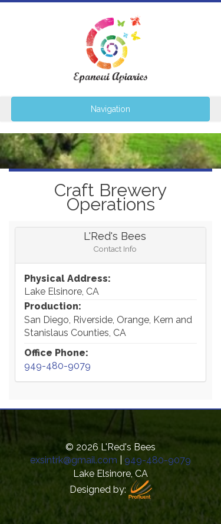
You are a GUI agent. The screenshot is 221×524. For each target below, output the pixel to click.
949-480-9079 (57, 365)
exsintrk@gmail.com (73, 460)
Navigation (110, 109)
